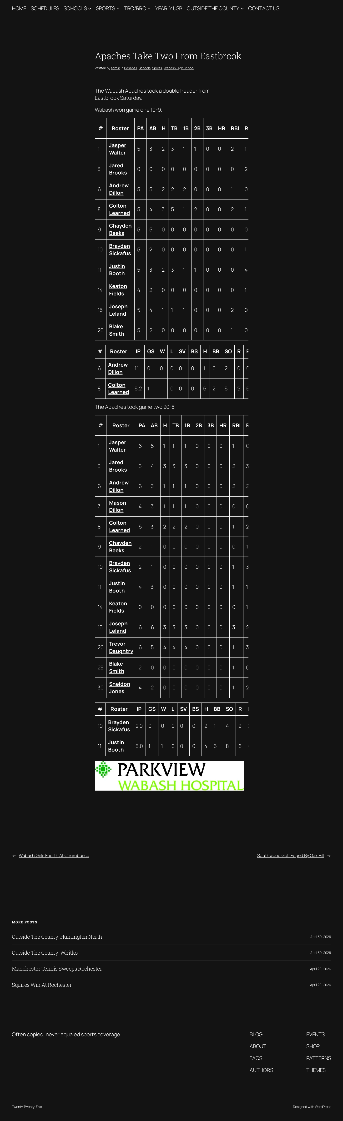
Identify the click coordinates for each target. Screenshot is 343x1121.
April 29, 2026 (320, 969)
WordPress (323, 1106)
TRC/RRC (135, 8)
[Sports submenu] (118, 8)
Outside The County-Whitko (45, 953)
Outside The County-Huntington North (57, 937)
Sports (105, 8)
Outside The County (213, 8)
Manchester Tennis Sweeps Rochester (57, 969)
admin (115, 68)
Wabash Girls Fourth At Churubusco (54, 855)
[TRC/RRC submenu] (149, 8)
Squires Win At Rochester (42, 985)
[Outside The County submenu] (242, 8)
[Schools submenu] (89, 8)
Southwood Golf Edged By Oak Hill (290, 855)
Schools (75, 8)
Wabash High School (179, 68)
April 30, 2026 (320, 936)
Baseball (130, 68)
